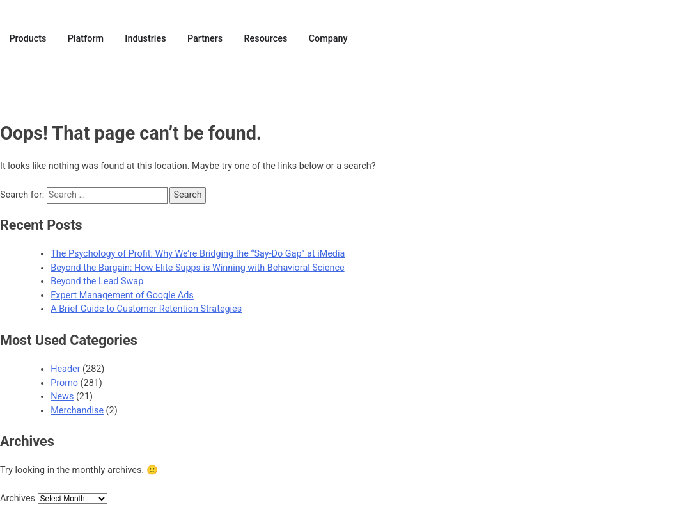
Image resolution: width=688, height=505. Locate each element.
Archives (17, 498)
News (62, 396)
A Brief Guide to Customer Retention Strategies (146, 308)
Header (65, 369)
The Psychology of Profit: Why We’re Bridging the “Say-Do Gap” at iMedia (198, 253)
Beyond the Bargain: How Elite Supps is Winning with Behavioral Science (197, 267)
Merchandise (77, 410)
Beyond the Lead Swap (97, 281)
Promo (64, 383)
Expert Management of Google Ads (122, 295)
